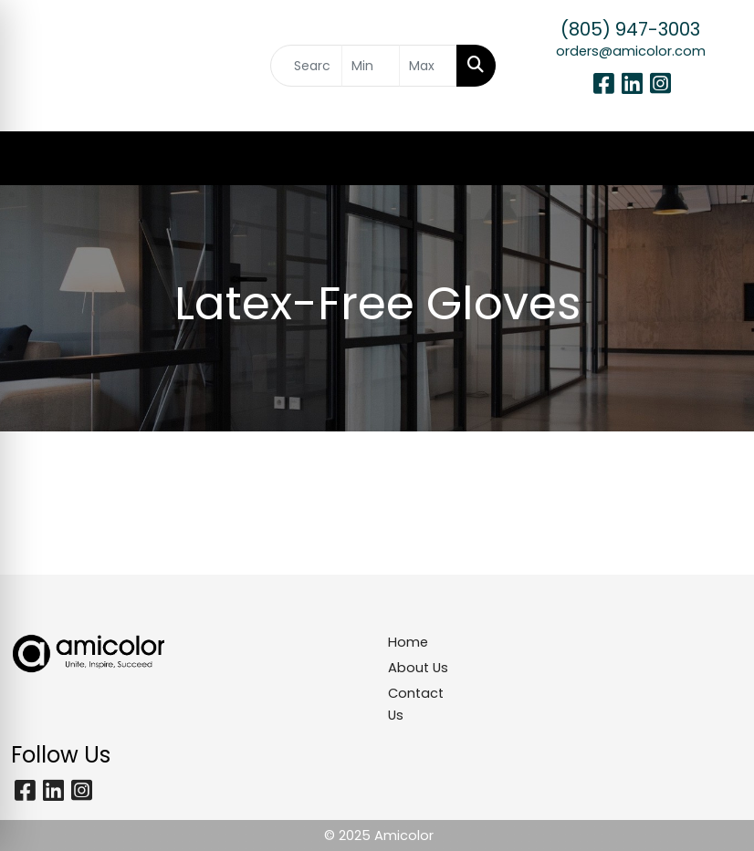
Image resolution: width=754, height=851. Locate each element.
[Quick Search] (306, 66)
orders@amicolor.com (631, 51)
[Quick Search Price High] (428, 66)
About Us (418, 668)
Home (408, 642)
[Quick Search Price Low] (370, 66)
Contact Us (416, 704)
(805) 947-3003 (630, 29)
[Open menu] (717, 158)
